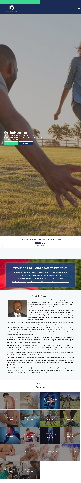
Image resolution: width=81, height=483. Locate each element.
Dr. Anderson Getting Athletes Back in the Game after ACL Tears (40, 278)
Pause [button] (2, 246)
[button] (20, 2)
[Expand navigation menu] (79, 9)
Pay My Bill (26, 143)
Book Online (11, 143)
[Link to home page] (15, 9)
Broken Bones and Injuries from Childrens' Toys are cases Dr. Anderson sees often (40, 282)
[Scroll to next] (78, 242)
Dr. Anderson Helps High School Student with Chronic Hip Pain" (40, 275)
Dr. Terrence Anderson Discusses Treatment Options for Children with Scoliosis (40, 272)
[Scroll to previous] (2, 242)
